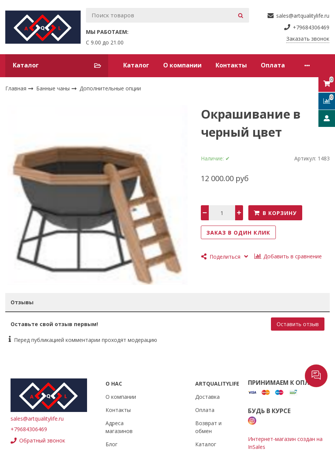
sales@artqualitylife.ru (37, 418)
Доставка (207, 396)
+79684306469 (29, 429)
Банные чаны (53, 88)
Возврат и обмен (208, 427)
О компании (182, 65)
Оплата (273, 65)
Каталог (136, 65)
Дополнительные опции (110, 88)
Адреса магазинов (119, 427)
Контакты (231, 65)
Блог (112, 444)
